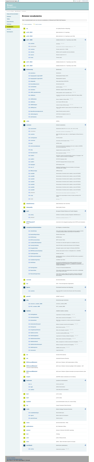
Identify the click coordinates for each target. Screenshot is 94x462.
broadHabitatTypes (34, 412)
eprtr (27, 211)
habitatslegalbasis (34, 335)
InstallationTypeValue (35, 259)
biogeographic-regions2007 (36, 75)
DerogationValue (34, 248)
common (28, 125)
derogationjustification (35, 329)
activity (32, 214)
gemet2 (28, 296)
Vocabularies (10, 26)
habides (28, 310)
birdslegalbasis (33, 314)
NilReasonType (33, 170)
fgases (28, 287)
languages (32, 164)
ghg (27, 300)
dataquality (32, 81)
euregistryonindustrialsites (33, 227)
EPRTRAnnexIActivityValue (36, 250)
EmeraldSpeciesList (34, 84)
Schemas (9, 24)
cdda (27, 121)
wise (27, 441)
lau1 (27, 394)
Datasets (9, 16)
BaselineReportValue (35, 234)
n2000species (33, 107)
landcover (29, 380)
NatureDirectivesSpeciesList (36, 111)
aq (27, 28)
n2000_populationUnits (35, 92)
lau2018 (28, 401)
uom (27, 437)
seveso (28, 430)
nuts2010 (32, 178)
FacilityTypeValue (34, 253)
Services (9, 29)
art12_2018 (29, 36)
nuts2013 (32, 181)
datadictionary (30, 203)
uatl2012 (32, 389)
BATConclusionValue (35, 239)
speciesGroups (33, 418)
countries (32, 49)
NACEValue (32, 262)
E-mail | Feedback (11, 457)
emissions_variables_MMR (36, 303)
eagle (31, 386)
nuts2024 (32, 189)
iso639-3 (32, 159)
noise (27, 422)
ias (27, 354)
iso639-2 (32, 155)
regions (32, 415)
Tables (8, 19)
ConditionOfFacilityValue (35, 242)
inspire (28, 376)
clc (31, 384)
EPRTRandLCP (30, 222)
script (31, 195)
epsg (31, 149)
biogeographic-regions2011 (36, 78)
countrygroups (33, 137)
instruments (33, 350)
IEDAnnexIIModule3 (31, 366)
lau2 (27, 397)
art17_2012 (29, 62)
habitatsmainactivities (35, 338)
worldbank (29, 445)
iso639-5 (32, 161)
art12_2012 (29, 32)
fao (27, 283)
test (27, 434)
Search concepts (38, 24)
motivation (32, 89)
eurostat (28, 279)
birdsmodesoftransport (35, 324)
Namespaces (10, 31)
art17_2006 (29, 40)
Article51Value (33, 231)
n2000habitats (33, 99)
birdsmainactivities (34, 317)
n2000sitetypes (33, 104)
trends (31, 57)
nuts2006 (32, 176)
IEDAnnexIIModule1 (31, 362)
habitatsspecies (33, 347)
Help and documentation (12, 14)
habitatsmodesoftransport (36, 344)
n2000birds (32, 95)
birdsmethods (33, 320)
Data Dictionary (17, 11)
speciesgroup (33, 116)
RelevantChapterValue (35, 273)
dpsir (31, 143)
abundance (32, 73)
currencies (32, 140)
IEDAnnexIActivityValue (35, 256)
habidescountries (34, 332)
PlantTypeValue (33, 267)
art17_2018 (29, 65)
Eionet (12, 11)
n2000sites (32, 101)
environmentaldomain (35, 146)
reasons (32, 54)
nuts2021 (32, 187)
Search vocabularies (28, 24)
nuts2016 (32, 184)
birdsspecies (33, 326)
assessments (33, 128)
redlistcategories (34, 114)
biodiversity (29, 69)
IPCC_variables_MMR (35, 306)
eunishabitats (33, 86)
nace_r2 (32, 167)
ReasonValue (33, 270)
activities (32, 43)
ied (27, 358)
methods (32, 52)
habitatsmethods (34, 341)
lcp (27, 405)
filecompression (33, 152)
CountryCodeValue (34, 245)
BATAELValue (33, 237)
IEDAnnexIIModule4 (31, 371)
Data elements (10, 21)
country (32, 449)
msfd (27, 409)
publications (29, 426)
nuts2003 (32, 173)
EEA (13, 1)
